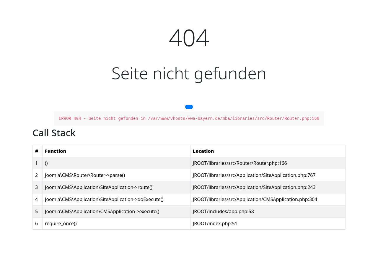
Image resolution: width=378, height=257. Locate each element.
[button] (189, 107)
